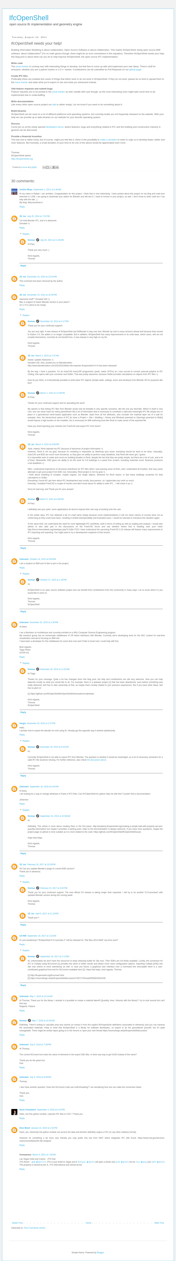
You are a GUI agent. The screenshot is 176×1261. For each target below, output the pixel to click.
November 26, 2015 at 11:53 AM (55, 669)
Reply (22, 207)
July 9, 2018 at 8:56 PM (40, 1077)
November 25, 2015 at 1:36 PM (44, 622)
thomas (31, 240)
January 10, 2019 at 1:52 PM (44, 1128)
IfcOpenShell (28, 18)
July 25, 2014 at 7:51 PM (38, 216)
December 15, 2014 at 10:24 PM (42, 277)
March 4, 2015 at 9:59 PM (47, 444)
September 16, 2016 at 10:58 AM (55, 816)
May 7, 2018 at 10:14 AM (41, 996)
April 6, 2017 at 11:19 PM (46, 913)
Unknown (24, 559)
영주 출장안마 (158, 1162)
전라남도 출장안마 (86, 1162)
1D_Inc (22, 216)
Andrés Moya (25, 189)
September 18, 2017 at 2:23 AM (41, 936)
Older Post (159, 1223)
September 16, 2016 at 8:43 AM (44, 786)
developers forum (54, 127)
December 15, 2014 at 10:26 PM (42, 295)
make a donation (108, 139)
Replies (26, 234)
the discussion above (96, 760)
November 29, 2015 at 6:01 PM (54, 747)
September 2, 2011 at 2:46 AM (47, 189)
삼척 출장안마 (122, 1162)
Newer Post (17, 1223)
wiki (54, 104)
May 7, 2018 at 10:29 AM (43, 1020)
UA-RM (22, 936)
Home (88, 1223)
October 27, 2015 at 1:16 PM (53, 580)
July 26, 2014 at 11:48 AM (52, 240)
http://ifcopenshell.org (22, 158)
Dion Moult (24, 1128)
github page (135, 69)
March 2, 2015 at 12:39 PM (52, 393)
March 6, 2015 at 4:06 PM (52, 499)
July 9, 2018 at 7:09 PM (40, 1044)
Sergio (22, 723)
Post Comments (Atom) (34, 1228)
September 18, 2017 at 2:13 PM (54, 956)
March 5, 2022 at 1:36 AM (44, 1154)
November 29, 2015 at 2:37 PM (41, 723)
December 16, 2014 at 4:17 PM (54, 321)
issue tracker (22, 66)
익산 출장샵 (141, 1162)
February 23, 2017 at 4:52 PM (53, 888)
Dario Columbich (27, 1110)
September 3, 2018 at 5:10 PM (51, 1110)
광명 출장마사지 (38, 1162)
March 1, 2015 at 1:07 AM (47, 355)
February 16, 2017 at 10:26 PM (41, 864)
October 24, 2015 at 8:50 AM (43, 559)
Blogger (100, 1252)
